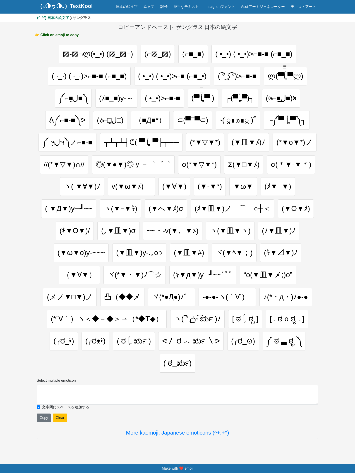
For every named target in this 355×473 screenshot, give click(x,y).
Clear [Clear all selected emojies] (60, 418)
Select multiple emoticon (56, 380)
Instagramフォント (220, 7)
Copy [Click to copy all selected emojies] (44, 418)
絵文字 (149, 7)
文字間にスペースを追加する (65, 407)
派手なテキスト (186, 7)
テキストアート (303, 7)
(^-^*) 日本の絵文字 (53, 18)
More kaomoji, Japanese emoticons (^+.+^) (177, 433)
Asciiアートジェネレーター (263, 7)
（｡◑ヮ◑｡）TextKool (65, 6)
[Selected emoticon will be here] (177, 394)
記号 (164, 7)
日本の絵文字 (127, 7)
